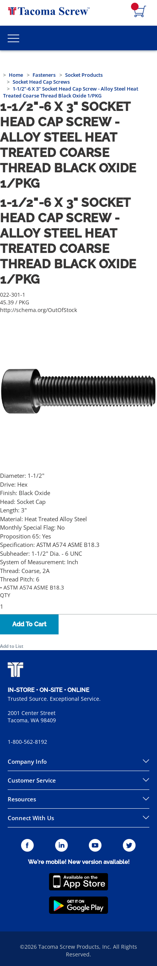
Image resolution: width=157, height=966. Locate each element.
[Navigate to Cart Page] (140, 12)
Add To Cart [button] (29, 624)
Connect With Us (31, 818)
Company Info (27, 761)
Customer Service (32, 780)
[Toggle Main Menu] (13, 38)
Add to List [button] (11, 646)
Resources (22, 799)
